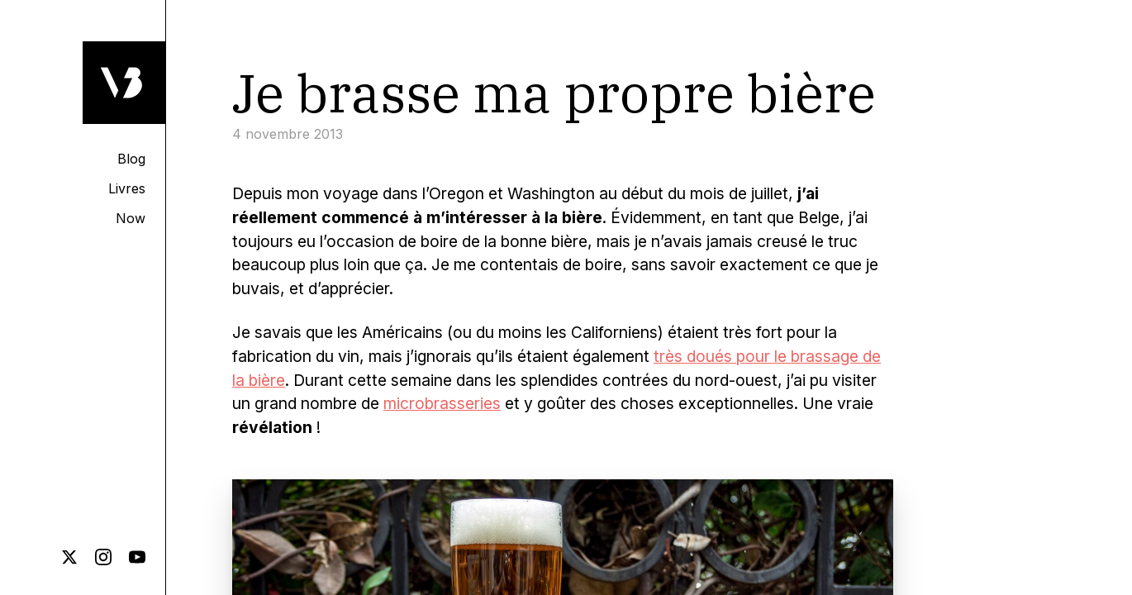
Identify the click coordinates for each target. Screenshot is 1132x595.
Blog (131, 158)
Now (130, 218)
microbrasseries (442, 403)
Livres (126, 188)
